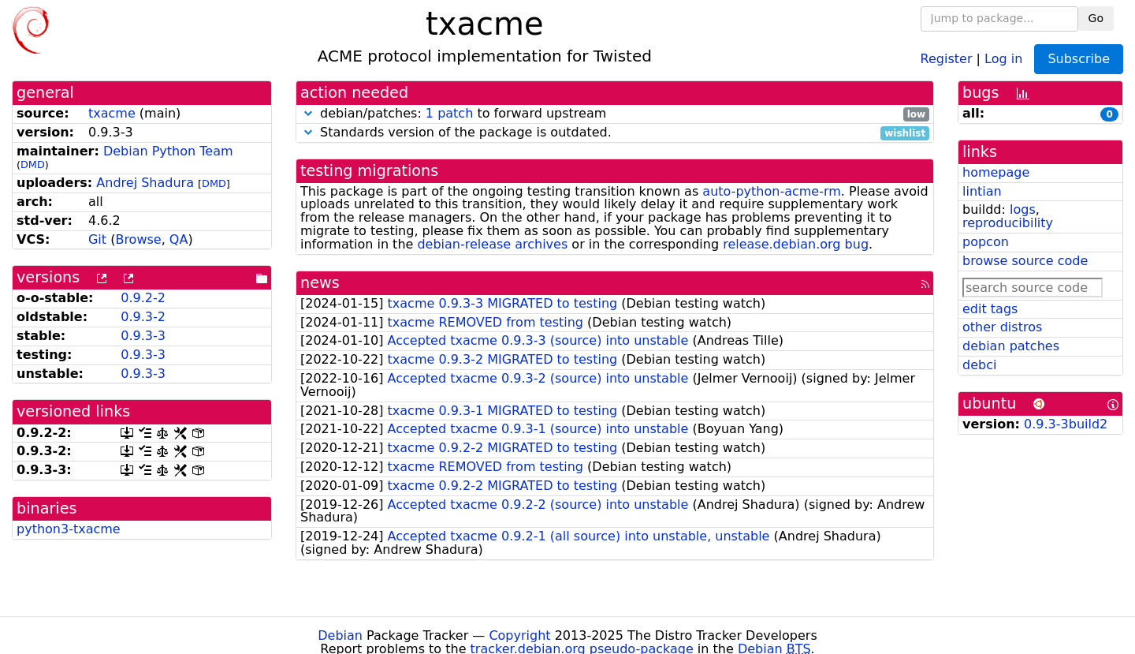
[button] (308, 113)
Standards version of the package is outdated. (614, 133)
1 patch (449, 113)
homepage (995, 172)
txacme (112, 113)
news (320, 283)
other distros (1002, 327)
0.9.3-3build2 (1065, 424)
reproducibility (1007, 222)
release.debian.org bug (796, 244)
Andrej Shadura (145, 182)
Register (947, 57)
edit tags (990, 308)
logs (1023, 209)
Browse (138, 239)
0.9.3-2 (143, 316)
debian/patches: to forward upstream (614, 114)
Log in (1003, 57)
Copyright (519, 635)
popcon (985, 241)
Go (1095, 18)
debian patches (1010, 345)
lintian (982, 191)
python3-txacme (69, 528)
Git (97, 239)
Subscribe (1079, 58)
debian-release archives (492, 244)
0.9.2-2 (143, 297)
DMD (32, 164)
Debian (340, 635)
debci (979, 364)
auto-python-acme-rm (771, 191)
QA (178, 239)
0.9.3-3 (143, 335)
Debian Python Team (168, 151)
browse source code (1025, 260)
